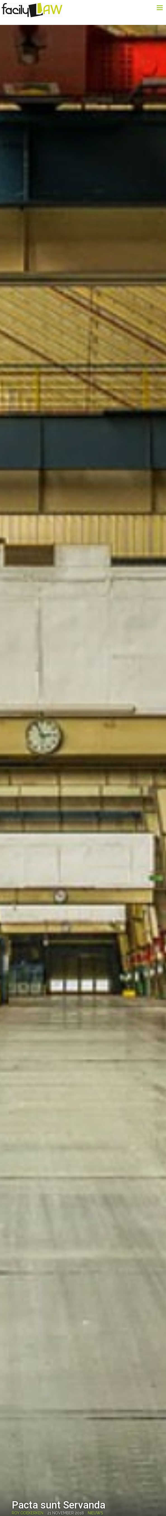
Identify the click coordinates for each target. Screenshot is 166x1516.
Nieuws (95, 1513)
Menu (153, 7)
